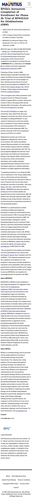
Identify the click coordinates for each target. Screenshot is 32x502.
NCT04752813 (11, 111)
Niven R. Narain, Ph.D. (11, 255)
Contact (16, 487)
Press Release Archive (19, 476)
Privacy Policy (24, 484)
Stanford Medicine (13, 92)
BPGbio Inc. (6, 51)
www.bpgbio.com (21, 411)
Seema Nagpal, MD (16, 87)
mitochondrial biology (10, 56)
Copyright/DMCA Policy (10, 484)
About (8, 476)
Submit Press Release (9, 480)
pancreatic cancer (22, 289)
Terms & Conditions (24, 480)
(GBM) (10, 289)
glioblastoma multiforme (9, 68)
